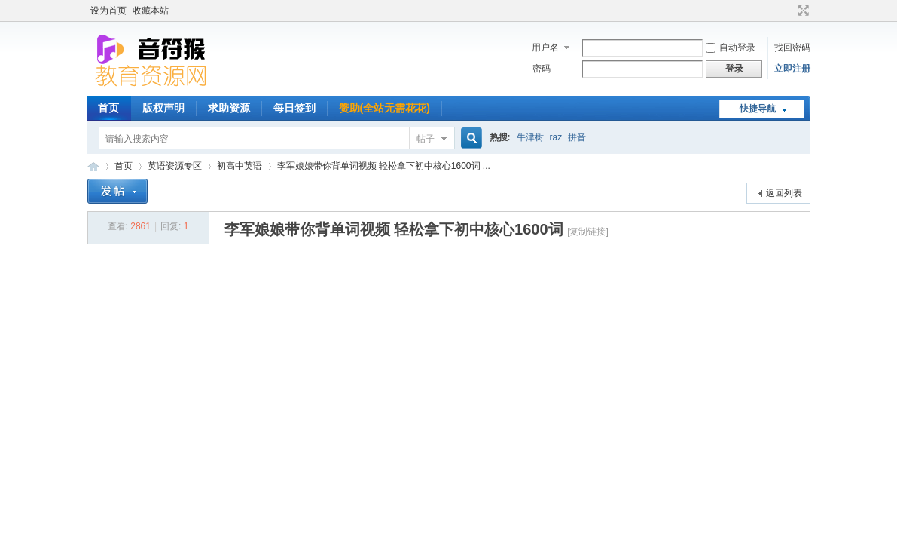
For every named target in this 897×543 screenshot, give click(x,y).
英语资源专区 (175, 166)
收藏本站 (151, 10)
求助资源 (229, 108)
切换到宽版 (801, 10)
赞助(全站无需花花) (384, 108)
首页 (108, 108)
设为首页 (108, 10)
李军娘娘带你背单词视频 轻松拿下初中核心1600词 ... (383, 166)
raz (556, 137)
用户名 (545, 47)
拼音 (577, 137)
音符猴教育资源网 (93, 166)
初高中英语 (239, 166)
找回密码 (792, 47)
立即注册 (792, 68)
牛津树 (530, 137)
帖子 (425, 138)
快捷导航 (758, 108)
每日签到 (294, 108)
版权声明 (163, 108)
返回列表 (784, 193)
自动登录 (730, 47)
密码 (541, 68)
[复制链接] (588, 231)
